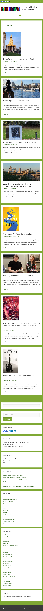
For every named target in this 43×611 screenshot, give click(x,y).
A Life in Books (29, 7)
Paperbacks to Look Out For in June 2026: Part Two (14, 484)
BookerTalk (5, 539)
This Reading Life (7, 581)
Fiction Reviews (6, 503)
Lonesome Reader (7, 565)
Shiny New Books (7, 574)
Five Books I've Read (7, 505)
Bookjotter (5, 543)
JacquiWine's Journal (8, 561)
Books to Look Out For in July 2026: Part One (13, 475)
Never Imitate (6, 570)
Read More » (5, 73)
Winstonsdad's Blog (7, 585)
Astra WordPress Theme (35, 608)
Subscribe (7, 419)
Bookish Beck (6, 541)
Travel (4, 523)
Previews (5, 512)
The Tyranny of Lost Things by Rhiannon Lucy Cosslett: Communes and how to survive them (21, 325)
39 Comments (14, 102)
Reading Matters (7, 572)
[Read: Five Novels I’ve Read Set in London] (11, 219)
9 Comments (12, 330)
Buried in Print (6, 547)
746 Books (5, 534)
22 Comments (15, 278)
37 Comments (14, 144)
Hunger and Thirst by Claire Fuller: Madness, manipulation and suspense (19, 486)
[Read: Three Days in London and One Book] (21, 88)
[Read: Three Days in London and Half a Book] (12, 44)
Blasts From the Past (8, 497)
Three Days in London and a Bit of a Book (20, 142)
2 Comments (14, 380)
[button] (41, 1)
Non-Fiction (5, 510)
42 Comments (15, 236)
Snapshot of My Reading (8, 521)
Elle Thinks (5, 552)
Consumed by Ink (7, 550)
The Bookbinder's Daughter (9, 579)
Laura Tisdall (6, 563)
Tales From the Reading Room (10, 576)
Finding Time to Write (8, 554)
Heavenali (5, 559)
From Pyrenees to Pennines (9, 556)
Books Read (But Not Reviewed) (10, 499)
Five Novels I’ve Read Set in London (17, 234)
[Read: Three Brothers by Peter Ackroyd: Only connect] (10, 360)
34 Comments (14, 61)
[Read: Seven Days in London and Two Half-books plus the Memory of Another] (21, 172)
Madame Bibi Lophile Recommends (11, 567)
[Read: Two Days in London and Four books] (21, 263)
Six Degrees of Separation (9, 519)
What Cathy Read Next (8, 583)
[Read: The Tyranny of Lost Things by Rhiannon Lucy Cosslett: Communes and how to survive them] (11, 308)
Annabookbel (6, 536)
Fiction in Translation (8, 501)
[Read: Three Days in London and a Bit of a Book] (21, 130)
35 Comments (13, 188)
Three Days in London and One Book (18, 101)
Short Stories (6, 517)
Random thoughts (7, 514)
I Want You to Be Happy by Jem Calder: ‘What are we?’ (15, 477)
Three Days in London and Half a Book (19, 59)
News (4, 508)
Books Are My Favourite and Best (10, 545)
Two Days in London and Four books (18, 276)
